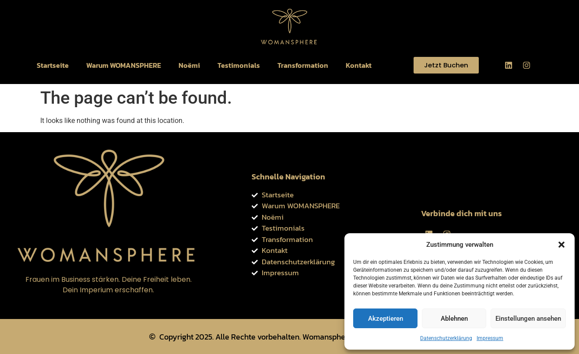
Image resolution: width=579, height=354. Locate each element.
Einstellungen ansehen (528, 318)
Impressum (490, 338)
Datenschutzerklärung (446, 338)
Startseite (53, 65)
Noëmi (189, 65)
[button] (561, 244)
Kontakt (359, 65)
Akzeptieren (385, 318)
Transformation (302, 65)
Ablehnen (454, 318)
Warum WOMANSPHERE (123, 65)
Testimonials (239, 65)
